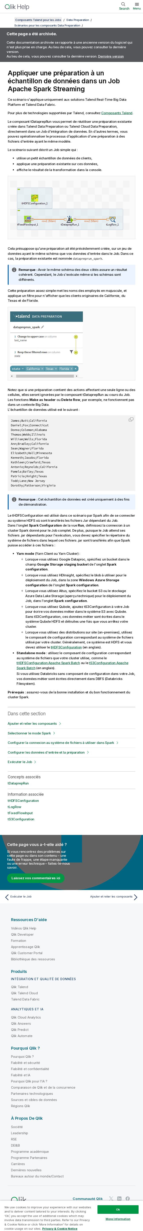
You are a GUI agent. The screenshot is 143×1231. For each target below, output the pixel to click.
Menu (137, 8)
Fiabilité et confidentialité (30, 1069)
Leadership (19, 1133)
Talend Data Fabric (25, 999)
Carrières (18, 1164)
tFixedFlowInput (20, 813)
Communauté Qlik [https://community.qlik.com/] (88, 1199)
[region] (71, 1215)
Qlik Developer (22, 934)
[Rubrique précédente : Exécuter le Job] (36, 897)
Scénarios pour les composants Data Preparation (47, 25)
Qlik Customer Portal (26, 953)
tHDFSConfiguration (66, 647)
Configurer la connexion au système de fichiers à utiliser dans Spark (61, 743)
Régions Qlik (20, 1106)
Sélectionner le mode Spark (29, 733)
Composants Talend (116, 113)
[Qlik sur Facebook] (127, 1198)
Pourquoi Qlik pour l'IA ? (29, 1081)
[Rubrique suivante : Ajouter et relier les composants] (106, 897)
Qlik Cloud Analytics (26, 1017)
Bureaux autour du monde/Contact (37, 1176)
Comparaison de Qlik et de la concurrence (43, 1087)
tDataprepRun (18, 783)
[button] (131, 419)
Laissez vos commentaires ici (35, 878)
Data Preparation (78, 20)
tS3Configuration (21, 819)
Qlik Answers (21, 1023)
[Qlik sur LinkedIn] (119, 1198)
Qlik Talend (19, 987)
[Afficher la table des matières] (9, 20)
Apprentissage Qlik (25, 947)
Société (17, 1127)
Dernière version (111, 56)
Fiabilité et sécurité (25, 1063)
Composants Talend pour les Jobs (38, 20)
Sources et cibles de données (34, 1100)
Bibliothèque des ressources (33, 959)
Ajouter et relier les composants (32, 723)
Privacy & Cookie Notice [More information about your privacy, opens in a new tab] (59, 1228)
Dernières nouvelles (26, 1170)
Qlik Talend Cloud (24, 993)
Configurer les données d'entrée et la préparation (46, 752)
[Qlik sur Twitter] (111, 1198)
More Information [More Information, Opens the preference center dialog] (118, 1219)
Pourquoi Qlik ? (22, 1056)
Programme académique (30, 1151)
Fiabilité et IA (20, 1075)
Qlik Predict (20, 1030)
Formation (18, 940)
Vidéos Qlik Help (23, 928)
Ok (118, 1209)
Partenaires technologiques (32, 1093)
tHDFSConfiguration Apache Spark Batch (48, 663)
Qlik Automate (21, 1036)
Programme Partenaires (29, 1158)
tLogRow (14, 807)
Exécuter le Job (20, 762)
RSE (14, 1139)
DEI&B (15, 1145)
